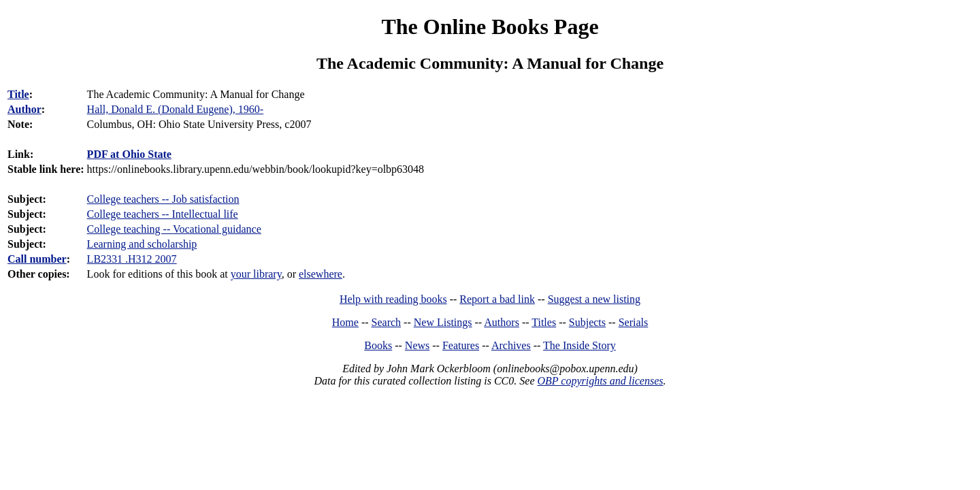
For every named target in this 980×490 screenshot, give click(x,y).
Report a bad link (497, 299)
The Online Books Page (489, 26)
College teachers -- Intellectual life (162, 214)
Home (345, 322)
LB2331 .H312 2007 (132, 259)
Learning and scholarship (142, 244)
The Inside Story (579, 345)
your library (256, 274)
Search (387, 322)
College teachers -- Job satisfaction (163, 199)
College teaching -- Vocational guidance (174, 229)
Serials (634, 322)
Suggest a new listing (594, 299)
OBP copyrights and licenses (600, 381)
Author (24, 109)
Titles (544, 322)
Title (18, 94)
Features (460, 345)
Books (378, 345)
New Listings (443, 322)
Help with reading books (393, 299)
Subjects (587, 322)
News (417, 345)
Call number (37, 259)
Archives (511, 345)
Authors (501, 322)
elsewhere (320, 274)
